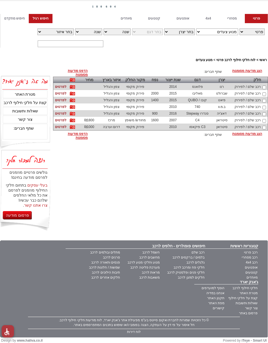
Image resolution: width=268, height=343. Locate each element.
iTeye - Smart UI (254, 340)
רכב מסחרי (250, 257)
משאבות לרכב (149, 277)
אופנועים (251, 267)
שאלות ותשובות (25, 111)
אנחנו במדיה (215, 293)
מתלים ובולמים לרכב (105, 252)
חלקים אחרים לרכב (105, 277)
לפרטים (60, 87)
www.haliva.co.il (30, 340)
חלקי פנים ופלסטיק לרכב (186, 272)
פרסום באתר (248, 313)
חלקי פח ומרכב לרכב (189, 267)
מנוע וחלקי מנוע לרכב (144, 262)
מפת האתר (216, 303)
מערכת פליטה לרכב (145, 267)
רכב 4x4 (252, 262)
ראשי (263, 60)
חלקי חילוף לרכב (245, 288)
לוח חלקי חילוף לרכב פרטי (235, 60)
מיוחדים (252, 277)
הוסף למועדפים (213, 288)
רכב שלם (198, 252)
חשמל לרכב (151, 252)
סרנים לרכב (111, 257)
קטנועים (251, 272)
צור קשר (25, 119)
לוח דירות (134, 332)
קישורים (218, 308)
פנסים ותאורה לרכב (105, 262)
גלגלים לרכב (195, 262)
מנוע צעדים (204, 60)
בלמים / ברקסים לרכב (189, 257)
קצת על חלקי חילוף (243, 298)
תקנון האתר (215, 298)
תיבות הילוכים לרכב (106, 272)
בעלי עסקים (37, 185)
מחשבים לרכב (149, 257)
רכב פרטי (251, 252)
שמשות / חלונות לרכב (104, 267)
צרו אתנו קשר (35, 205)
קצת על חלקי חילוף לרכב (25, 102)
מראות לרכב (151, 272)
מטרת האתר (25, 94)
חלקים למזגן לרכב (191, 277)
